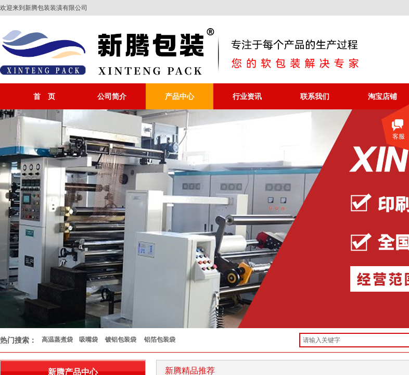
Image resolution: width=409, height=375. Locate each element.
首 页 (44, 96)
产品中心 (179, 96)
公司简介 (111, 96)
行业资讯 (247, 96)
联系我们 (314, 96)
